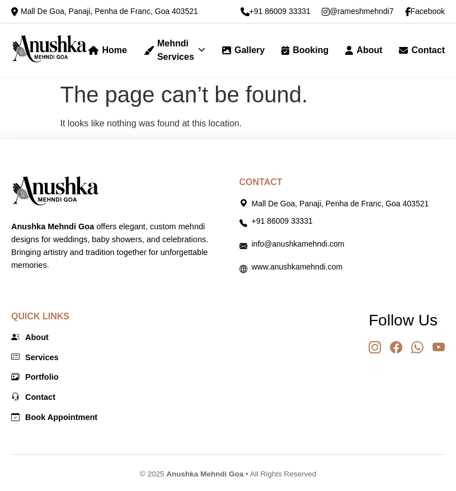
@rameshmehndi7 (358, 11)
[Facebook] (396, 347)
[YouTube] (439, 347)
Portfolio (35, 377)
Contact (422, 50)
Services (35, 358)
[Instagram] (375, 347)
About (363, 50)
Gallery (243, 50)
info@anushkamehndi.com (298, 243)
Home (107, 50)
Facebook (425, 11)
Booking (304, 50)
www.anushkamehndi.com (297, 266)
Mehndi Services (174, 50)
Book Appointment (54, 418)
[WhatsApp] (417, 347)
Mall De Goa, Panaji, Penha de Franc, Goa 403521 (109, 11)
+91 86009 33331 (276, 11)
